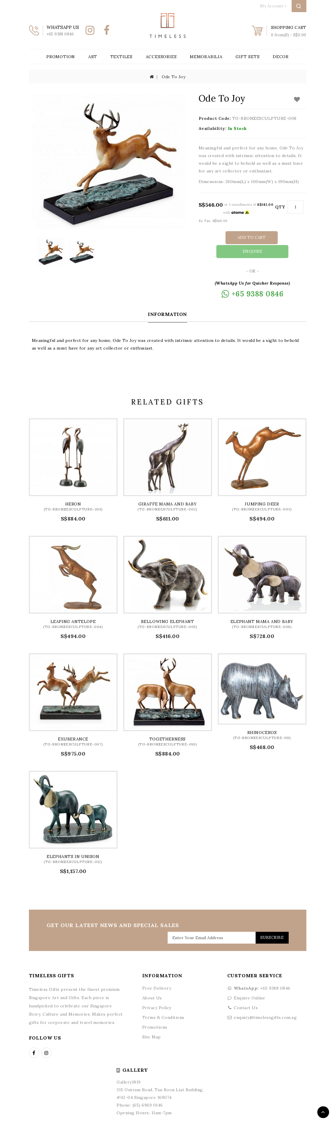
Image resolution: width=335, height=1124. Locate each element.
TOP (323, 1112)
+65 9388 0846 (258, 974)
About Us (152, 983)
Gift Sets (247, 56)
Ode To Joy (173, 76)
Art (92, 56)
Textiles (121, 56)
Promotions (154, 1013)
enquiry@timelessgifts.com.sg (265, 1003)
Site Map (151, 1022)
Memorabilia (206, 56)
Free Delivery (156, 974)
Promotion (60, 56)
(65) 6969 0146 (148, 1091)
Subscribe (270, 923)
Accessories (161, 56)
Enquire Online (249, 983)
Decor (281, 56)
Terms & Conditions (163, 1003)
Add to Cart (227, 237)
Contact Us (246, 993)
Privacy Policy (156, 993)
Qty (280, 207)
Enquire (280, 237)
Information (167, 300)
